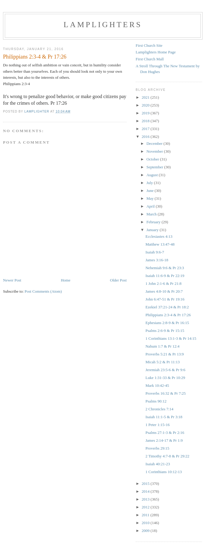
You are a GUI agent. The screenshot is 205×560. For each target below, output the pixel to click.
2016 (146, 136)
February (154, 222)
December (155, 143)
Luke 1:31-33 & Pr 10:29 (165, 377)
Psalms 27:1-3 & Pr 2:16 (164, 432)
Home (66, 280)
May (151, 198)
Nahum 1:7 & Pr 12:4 (162, 346)
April (151, 206)
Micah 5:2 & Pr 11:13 (162, 362)
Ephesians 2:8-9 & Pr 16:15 (167, 322)
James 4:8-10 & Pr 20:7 (164, 291)
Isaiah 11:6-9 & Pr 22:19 (164, 275)
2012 (146, 507)
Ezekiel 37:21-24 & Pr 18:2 (167, 307)
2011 (146, 515)
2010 (146, 522)
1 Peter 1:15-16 (157, 424)
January (153, 230)
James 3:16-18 (156, 260)
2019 (146, 113)
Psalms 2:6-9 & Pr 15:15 (164, 330)
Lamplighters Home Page (156, 52)
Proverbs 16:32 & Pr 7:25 (165, 393)
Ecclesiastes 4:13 (158, 236)
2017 (146, 128)
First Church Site (149, 45)
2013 (146, 499)
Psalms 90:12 (155, 401)
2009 (146, 530)
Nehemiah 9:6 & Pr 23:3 (164, 268)
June (151, 190)
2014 (146, 491)
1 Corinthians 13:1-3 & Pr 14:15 (170, 338)
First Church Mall (150, 59)
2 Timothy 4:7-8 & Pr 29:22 (167, 456)
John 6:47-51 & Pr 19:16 (164, 299)
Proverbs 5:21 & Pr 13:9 (164, 354)
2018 (146, 121)
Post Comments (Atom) (43, 291)
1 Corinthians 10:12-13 (163, 471)
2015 (146, 483)
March (152, 214)
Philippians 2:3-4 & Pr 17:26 (168, 315)
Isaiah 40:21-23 (157, 464)
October (153, 159)
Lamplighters (103, 24)
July (150, 182)
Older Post (118, 280)
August (153, 175)
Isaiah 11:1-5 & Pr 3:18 (163, 417)
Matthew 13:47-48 (159, 244)
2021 (146, 97)
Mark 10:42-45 (157, 385)
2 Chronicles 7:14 (159, 409)
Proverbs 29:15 (157, 448)
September (155, 167)
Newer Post (12, 280)
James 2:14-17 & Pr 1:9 (164, 440)
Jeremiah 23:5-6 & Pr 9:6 (165, 370)
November (155, 151)
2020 (146, 105)
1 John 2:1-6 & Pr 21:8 (163, 283)
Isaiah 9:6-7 (154, 252)
